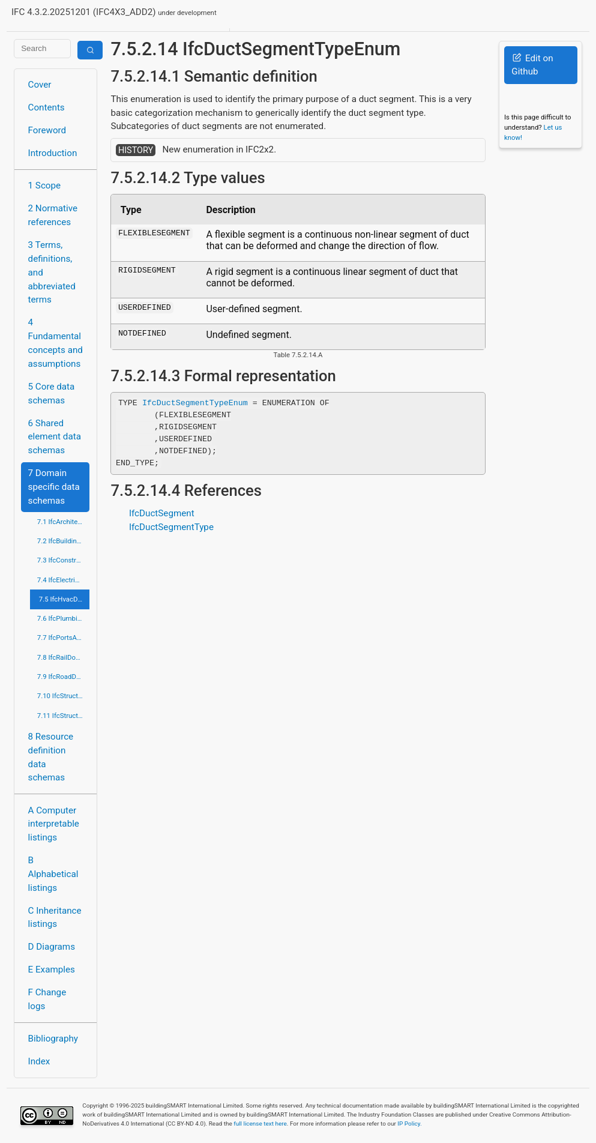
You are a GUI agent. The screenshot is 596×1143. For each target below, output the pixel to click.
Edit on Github (532, 65)
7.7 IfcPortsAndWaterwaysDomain (63, 637)
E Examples (51, 969)
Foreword (47, 130)
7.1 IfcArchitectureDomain (63, 521)
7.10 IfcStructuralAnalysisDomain (63, 696)
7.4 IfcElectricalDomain (63, 580)
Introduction (52, 153)
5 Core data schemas (51, 393)
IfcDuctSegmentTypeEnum (195, 402)
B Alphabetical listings (53, 874)
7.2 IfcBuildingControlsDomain (63, 541)
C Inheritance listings (55, 917)
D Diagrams (51, 946)
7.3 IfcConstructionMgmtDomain (63, 560)
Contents (46, 107)
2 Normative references (53, 215)
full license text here (260, 1123)
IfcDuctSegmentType (171, 527)
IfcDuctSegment (161, 513)
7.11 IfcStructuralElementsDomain (63, 715)
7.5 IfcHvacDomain (64, 599)
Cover (40, 84)
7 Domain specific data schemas (54, 487)
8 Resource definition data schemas (51, 757)
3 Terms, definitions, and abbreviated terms (52, 272)
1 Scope (44, 185)
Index (39, 1061)
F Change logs (47, 999)
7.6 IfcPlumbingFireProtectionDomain (63, 618)
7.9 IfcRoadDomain (63, 676)
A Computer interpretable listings (53, 824)
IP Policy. (409, 1123)
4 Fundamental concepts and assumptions (55, 343)
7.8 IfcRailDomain (63, 657)
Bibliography (53, 1038)
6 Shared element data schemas (54, 437)
